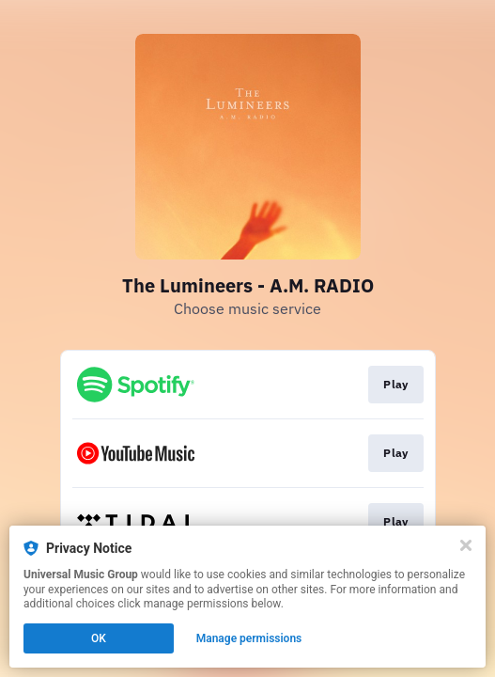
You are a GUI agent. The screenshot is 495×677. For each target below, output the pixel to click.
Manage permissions (249, 638)
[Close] (466, 545)
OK (98, 638)
